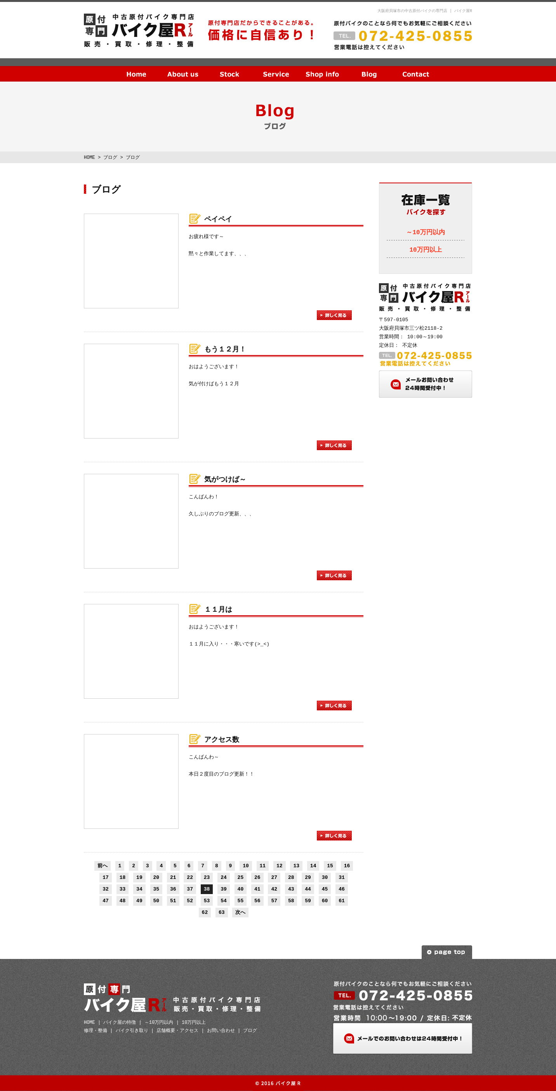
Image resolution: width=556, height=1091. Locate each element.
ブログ (369, 68)
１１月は (218, 609)
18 (123, 877)
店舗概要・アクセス (177, 1030)
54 (224, 900)
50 (156, 900)
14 (313, 865)
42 (274, 889)
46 (342, 889)
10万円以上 (425, 250)
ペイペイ (218, 219)
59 (308, 900)
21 (173, 877)
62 (205, 912)
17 (106, 877)
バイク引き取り (132, 1030)
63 (222, 912)
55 (241, 900)
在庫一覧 (229, 68)
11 (263, 865)
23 (207, 877)
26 (257, 877)
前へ (102, 865)
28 (291, 877)
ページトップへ (447, 952)
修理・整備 (95, 1030)
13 (296, 865)
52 (190, 900)
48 (123, 900)
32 (106, 889)
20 (156, 877)
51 (173, 900)
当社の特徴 (183, 68)
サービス (276, 68)
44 (308, 889)
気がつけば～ (225, 479)
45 (325, 889)
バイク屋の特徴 (119, 1022)
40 (241, 889)
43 (291, 889)
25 (241, 877)
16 (347, 865)
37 (190, 889)
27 (274, 877)
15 (330, 865)
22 (190, 877)
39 (224, 889)
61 (342, 900)
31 (342, 877)
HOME (136, 68)
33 (123, 889)
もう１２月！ (225, 349)
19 (139, 877)
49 (139, 900)
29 (308, 877)
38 (207, 889)
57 (274, 900)
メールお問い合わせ (425, 384)
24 (224, 877)
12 (279, 865)
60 (325, 900)
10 (246, 865)
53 (207, 900)
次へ (240, 912)
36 (173, 889)
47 (106, 900)
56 (257, 900)
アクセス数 (221, 740)
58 (291, 900)
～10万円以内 (425, 232)
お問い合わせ (416, 68)
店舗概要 (322, 68)
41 (257, 889)
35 (156, 889)
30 (325, 877)
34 (139, 889)
